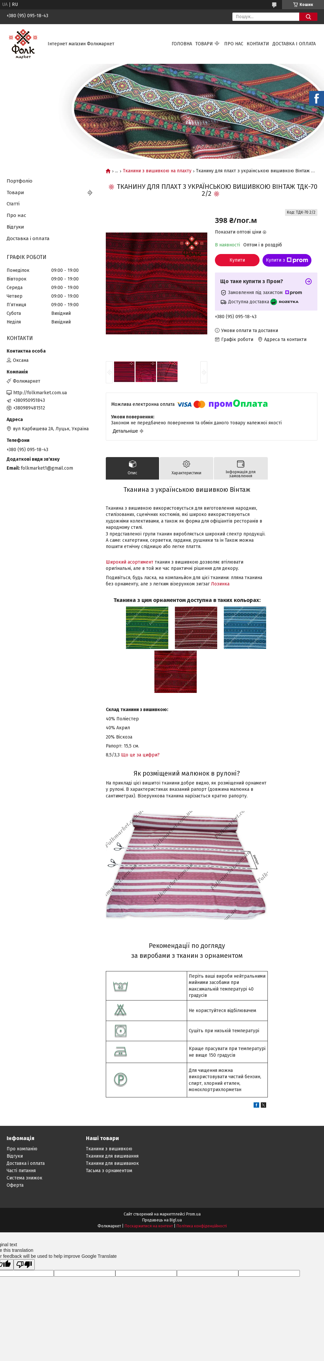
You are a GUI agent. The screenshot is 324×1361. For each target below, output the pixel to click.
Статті (13, 204)
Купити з (287, 260)
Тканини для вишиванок (112, 1163)
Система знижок (24, 1178)
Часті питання (21, 1170)
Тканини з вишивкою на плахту (157, 171)
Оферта (15, 1185)
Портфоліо (19, 181)
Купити (237, 260)
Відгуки (15, 227)
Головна (182, 44)
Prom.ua (193, 1214)
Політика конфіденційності (202, 1226)
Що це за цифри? (140, 755)
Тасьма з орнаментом (109, 1170)
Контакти (258, 44)
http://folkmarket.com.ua (40, 393)
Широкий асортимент (129, 562)
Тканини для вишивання (112, 1156)
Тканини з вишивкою (109, 1149)
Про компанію (22, 1149)
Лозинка (220, 584)
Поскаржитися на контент (149, 1226)
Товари (204, 44)
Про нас (233, 44)
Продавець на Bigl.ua (162, 1220)
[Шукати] (308, 17)
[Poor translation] (24, 1264)
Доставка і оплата (294, 44)
